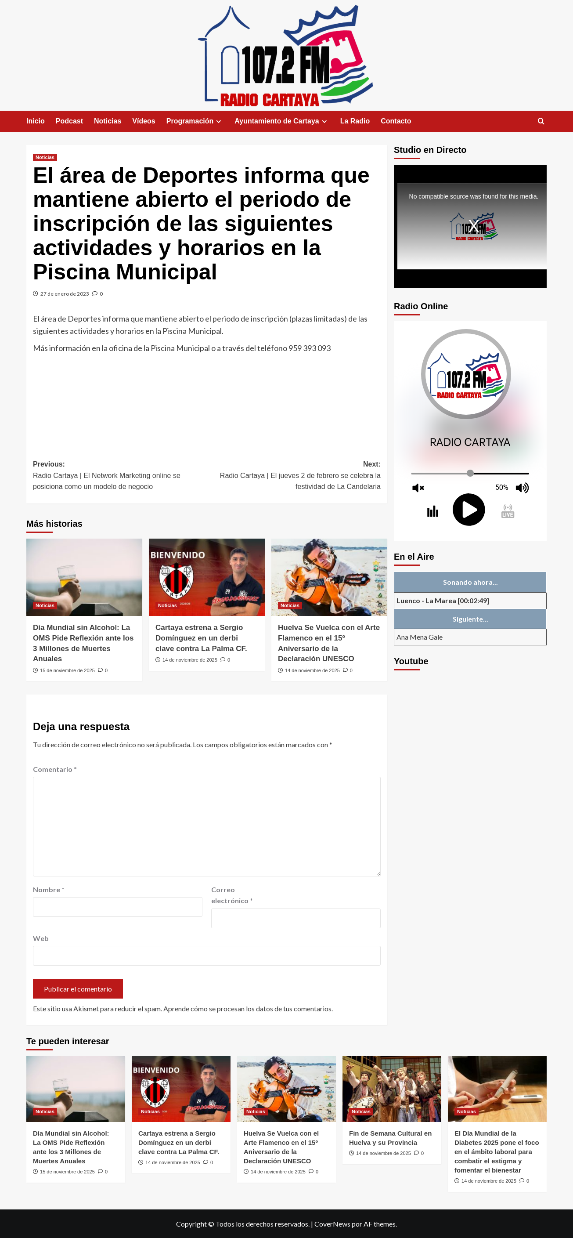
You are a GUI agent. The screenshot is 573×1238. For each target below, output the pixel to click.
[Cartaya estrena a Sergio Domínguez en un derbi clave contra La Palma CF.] (207, 577)
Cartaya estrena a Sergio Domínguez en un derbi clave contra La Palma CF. (201, 638)
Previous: (120, 476)
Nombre (49, 889)
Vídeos (143, 121)
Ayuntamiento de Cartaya (281, 121)
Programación (195, 121)
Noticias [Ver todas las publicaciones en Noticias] (45, 157)
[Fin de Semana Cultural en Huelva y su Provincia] (391, 1089)
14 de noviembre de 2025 (189, 659)
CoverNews (332, 1224)
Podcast (69, 121)
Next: (294, 476)
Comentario (55, 769)
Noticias (107, 121)
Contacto (396, 121)
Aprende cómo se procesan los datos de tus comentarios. (248, 1008)
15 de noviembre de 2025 (67, 670)
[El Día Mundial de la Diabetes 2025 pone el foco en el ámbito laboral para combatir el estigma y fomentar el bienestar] (497, 1089)
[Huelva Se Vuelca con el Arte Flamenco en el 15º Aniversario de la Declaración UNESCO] (329, 577)
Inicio (35, 121)
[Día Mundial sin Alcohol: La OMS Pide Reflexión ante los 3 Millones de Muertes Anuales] (84, 577)
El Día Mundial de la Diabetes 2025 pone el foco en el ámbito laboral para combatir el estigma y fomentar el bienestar (496, 1151)
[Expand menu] (218, 121)
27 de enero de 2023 (64, 293)
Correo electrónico (232, 895)
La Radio (355, 121)
